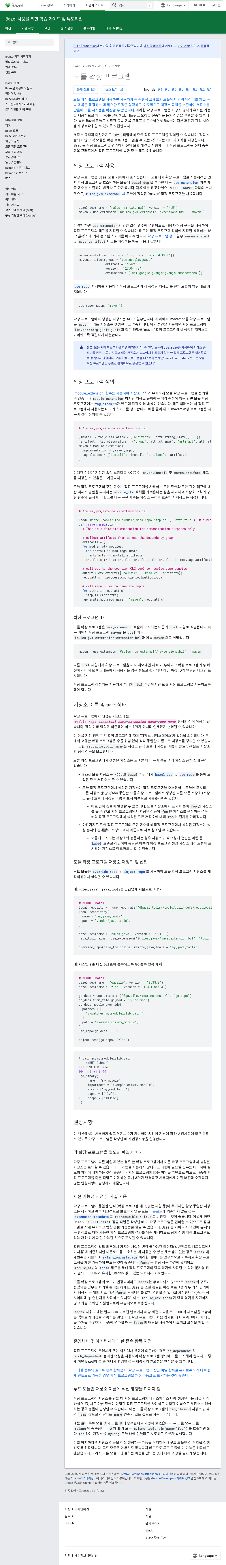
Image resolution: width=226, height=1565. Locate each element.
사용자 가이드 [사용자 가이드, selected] (95, 5)
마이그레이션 (114, 28)
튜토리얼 (89, 28)
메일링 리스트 (153, 46)
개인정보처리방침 (86, 1555)
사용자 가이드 (94, 66)
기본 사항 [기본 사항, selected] (28, 28)
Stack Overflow (156, 1537)
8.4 (188, 89)
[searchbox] (29, 42)
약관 (67, 1555)
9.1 (160, 89)
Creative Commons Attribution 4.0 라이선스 (146, 1474)
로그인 (216, 5)
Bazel (77, 66)
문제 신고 (86, 89)
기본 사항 (114, 66)
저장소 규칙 (139, 393)
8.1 (209, 89)
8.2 (202, 89)
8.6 (174, 89)
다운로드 (155, 1211)
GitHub (199, 5)
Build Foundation (85, 46)
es (105, 404)
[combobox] (132, 5)
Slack (149, 1530)
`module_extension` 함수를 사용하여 (101, 393)
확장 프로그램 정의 (161, 236)
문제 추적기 (152, 1523)
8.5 (181, 89)
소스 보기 (114, 89)
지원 (148, 1516)
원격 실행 (67, 28)
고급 (47, 28)
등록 (203, 46)
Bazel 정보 (46, 5)
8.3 (195, 89)
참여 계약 (184, 46)
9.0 (167, 89)
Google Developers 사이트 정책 (170, 1478)
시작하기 (69, 5)
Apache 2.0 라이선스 (83, 1478)
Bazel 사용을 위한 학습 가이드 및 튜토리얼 (44, 19)
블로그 (69, 1516)
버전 (8, 28)
